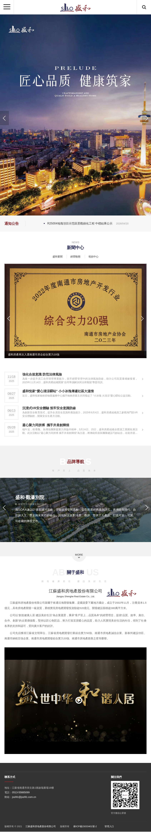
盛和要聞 (58, 256)
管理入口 (109, 827)
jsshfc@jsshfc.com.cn (24, 797)
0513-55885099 (20, 792)
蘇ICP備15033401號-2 (85, 827)
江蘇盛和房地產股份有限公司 (41, 827)
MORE (79, 554)
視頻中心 (93, 256)
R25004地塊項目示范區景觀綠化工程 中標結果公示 (88, 223)
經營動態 (75, 256)
